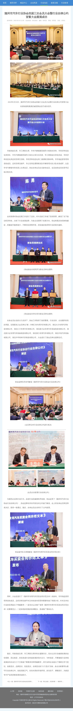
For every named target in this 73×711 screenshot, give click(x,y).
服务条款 (51, 691)
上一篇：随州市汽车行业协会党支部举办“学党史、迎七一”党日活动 (28, 681)
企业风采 (33, 3)
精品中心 (23, 3)
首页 (4, 3)
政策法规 (54, 3)
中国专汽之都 (30, 691)
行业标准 (64, 3)
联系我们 (60, 691)
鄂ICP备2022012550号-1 (52, 700)
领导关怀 (13, 3)
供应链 (20, 691)
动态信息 (41, 691)
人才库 (12, 691)
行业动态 (44, 3)
